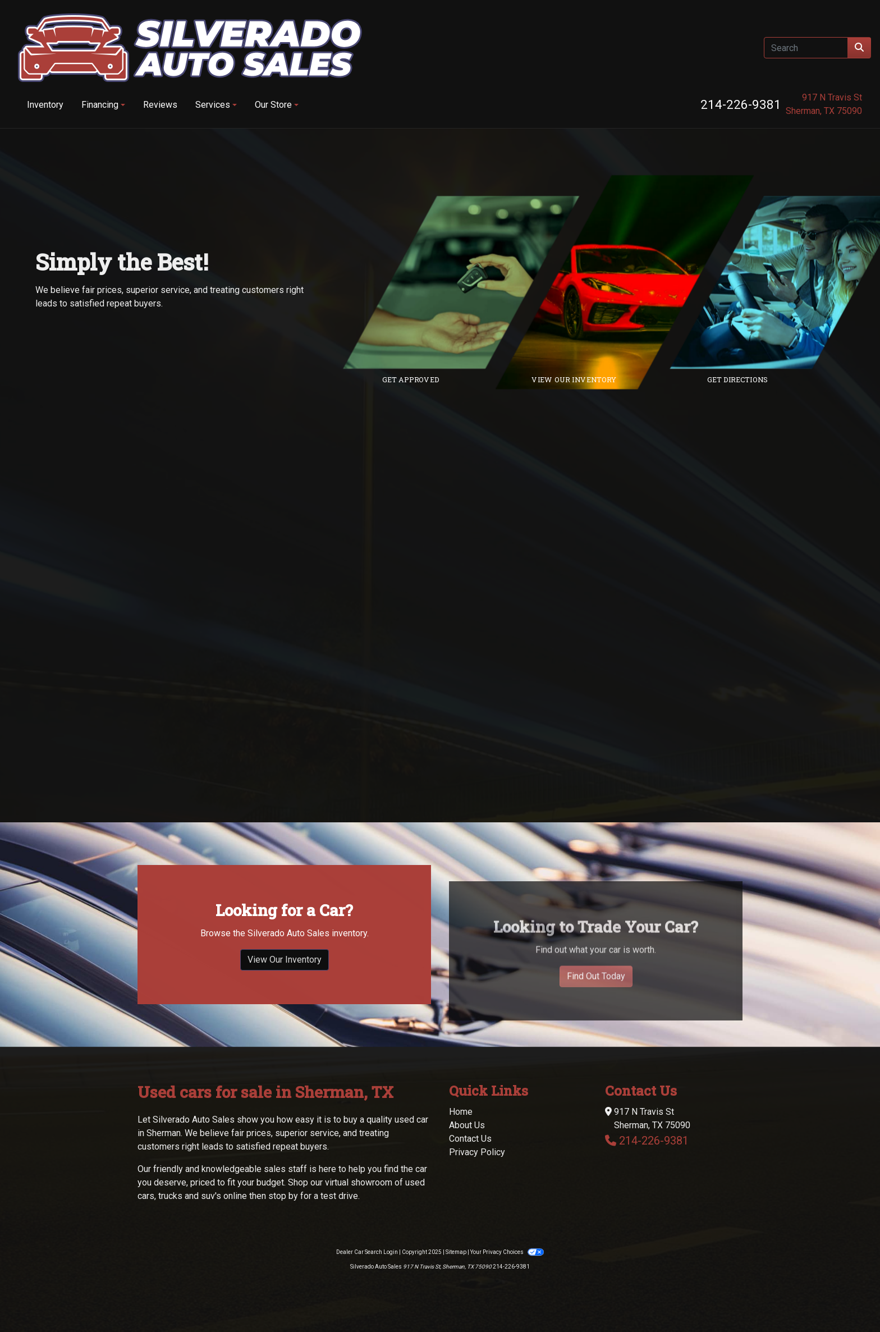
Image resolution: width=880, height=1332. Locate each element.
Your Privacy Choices (506, 1252)
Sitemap (456, 1252)
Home (461, 1111)
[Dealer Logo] (190, 47)
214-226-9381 (740, 104)
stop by (283, 1196)
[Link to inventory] (633, 282)
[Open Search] (806, 47)
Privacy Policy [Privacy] (477, 1152)
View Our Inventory (284, 979)
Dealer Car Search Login (367, 1252)
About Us (467, 1125)
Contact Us (470, 1138)
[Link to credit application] (469, 282)
